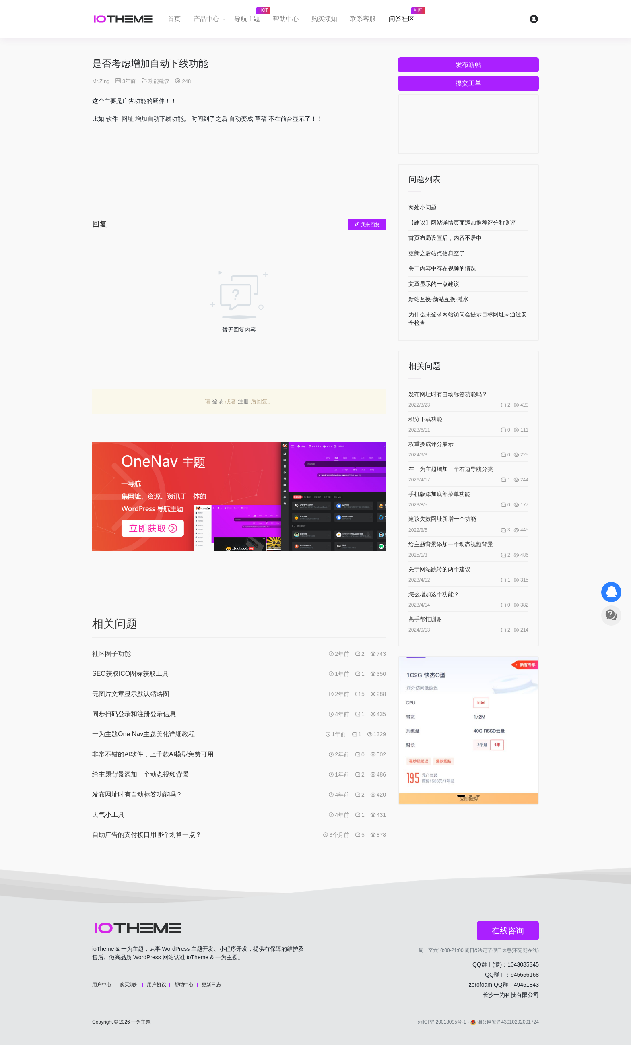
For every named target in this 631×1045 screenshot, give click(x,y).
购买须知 (324, 18)
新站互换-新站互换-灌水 (438, 299)
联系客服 (363, 18)
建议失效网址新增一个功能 (442, 519)
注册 (243, 401)
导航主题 (250, 16)
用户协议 (156, 984)
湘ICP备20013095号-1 (442, 1022)
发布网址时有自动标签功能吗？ (447, 394)
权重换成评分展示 (431, 444)
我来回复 (367, 224)
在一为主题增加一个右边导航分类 (450, 469)
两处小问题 (422, 207)
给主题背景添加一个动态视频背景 (450, 544)
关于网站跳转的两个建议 (439, 569)
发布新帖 (468, 64)
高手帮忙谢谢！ (428, 619)
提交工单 (468, 83)
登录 (217, 401)
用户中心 (101, 984)
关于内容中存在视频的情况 (442, 268)
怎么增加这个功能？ (433, 594)
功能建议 (158, 81)
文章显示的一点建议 (433, 284)
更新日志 (211, 984)
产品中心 (206, 18)
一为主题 (141, 1022)
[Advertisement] (239, 177)
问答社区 (405, 16)
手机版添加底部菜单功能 (439, 494)
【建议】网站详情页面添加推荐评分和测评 (462, 222)
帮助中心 (286, 18)
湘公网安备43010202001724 (504, 1022)
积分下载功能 (425, 419)
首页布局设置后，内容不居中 (445, 238)
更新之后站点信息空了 (436, 253)
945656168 (525, 974)
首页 (174, 18)
